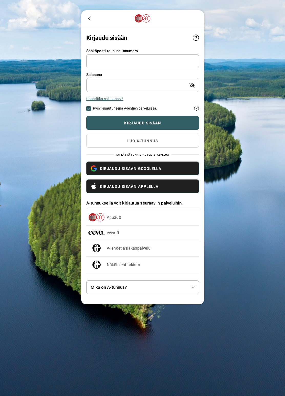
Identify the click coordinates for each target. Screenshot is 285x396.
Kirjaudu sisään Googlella (126, 168)
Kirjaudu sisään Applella (125, 186)
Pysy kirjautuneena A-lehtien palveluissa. (125, 108)
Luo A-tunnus (142, 140)
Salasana (94, 74)
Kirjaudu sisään (152, 122)
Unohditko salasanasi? (104, 98)
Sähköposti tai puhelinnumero (112, 50)
